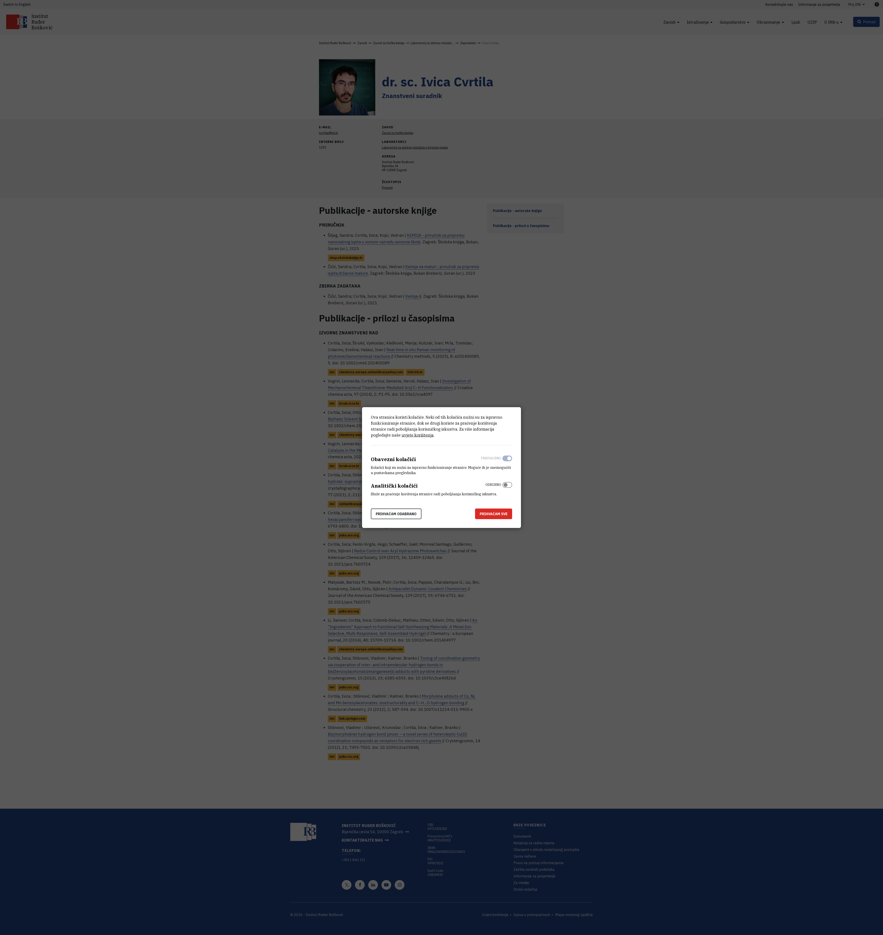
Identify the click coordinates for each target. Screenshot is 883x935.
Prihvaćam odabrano (396, 513)
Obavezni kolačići (393, 459)
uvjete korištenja (418, 435)
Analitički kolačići (394, 486)
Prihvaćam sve (494, 513)
